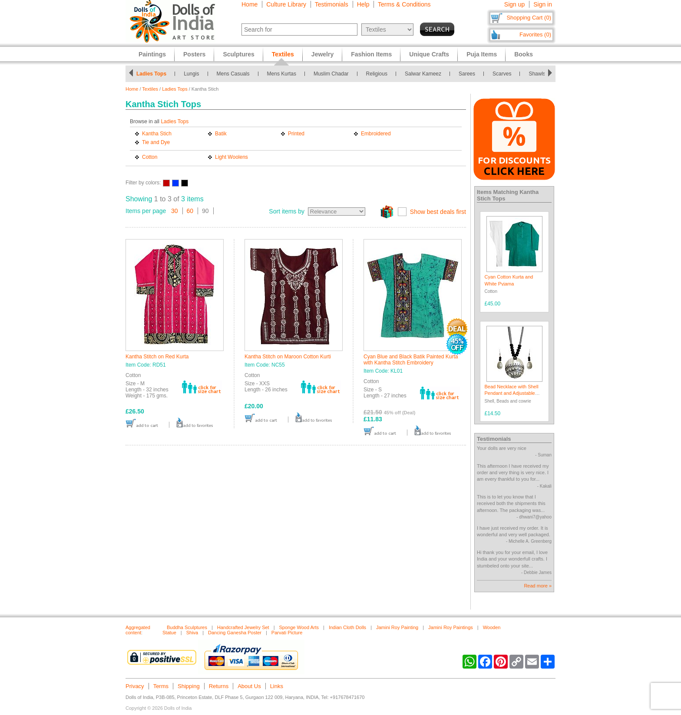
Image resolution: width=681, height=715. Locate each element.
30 (174, 210)
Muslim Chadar (331, 74)
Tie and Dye (156, 142)
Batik (221, 134)
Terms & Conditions (404, 4)
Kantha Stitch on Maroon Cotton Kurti (288, 357)
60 (190, 210)
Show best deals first (438, 211)
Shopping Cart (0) (528, 17)
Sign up (514, 4)
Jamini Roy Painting (397, 627)
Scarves (502, 74)
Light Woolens (231, 157)
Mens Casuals (233, 74)
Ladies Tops (151, 74)
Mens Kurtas (281, 74)
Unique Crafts (429, 54)
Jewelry (322, 54)
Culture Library (286, 4)
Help (363, 4)
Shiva (192, 632)
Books (523, 54)
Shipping (189, 686)
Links (276, 686)
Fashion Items (371, 54)
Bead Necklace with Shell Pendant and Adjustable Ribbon (512, 393)
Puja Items (481, 54)
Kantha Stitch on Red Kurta (157, 357)
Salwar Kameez (423, 74)
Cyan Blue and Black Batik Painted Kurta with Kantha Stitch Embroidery (411, 360)
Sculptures (238, 54)
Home (249, 4)
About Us (249, 686)
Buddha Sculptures (187, 627)
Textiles (150, 89)
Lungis (191, 74)
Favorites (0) (535, 34)
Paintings (152, 54)
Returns (219, 686)
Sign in (542, 4)
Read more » (538, 585)
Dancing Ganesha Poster (234, 632)
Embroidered (376, 134)
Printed (296, 134)
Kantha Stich (157, 134)
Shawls (537, 74)
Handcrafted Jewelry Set (243, 627)
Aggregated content (138, 630)
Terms (161, 686)
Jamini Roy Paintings (450, 627)
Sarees (467, 74)
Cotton (149, 157)
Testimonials (331, 4)
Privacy (135, 686)
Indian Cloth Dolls (347, 627)
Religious (376, 74)
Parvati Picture (287, 632)
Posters (194, 54)
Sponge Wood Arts (299, 627)
